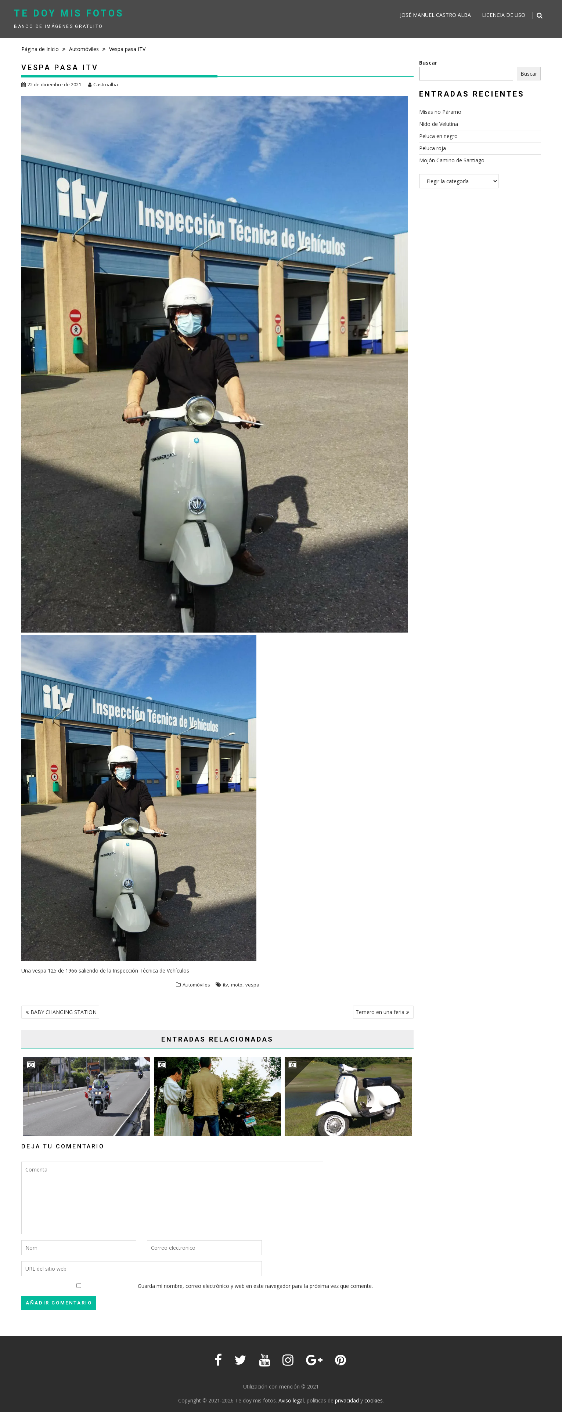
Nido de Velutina (438, 123)
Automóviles (196, 984)
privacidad (347, 1400)
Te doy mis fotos (69, 13)
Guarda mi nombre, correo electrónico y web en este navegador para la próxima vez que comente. (255, 1285)
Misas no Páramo (440, 111)
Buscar (428, 62)
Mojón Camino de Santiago (451, 160)
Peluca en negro (438, 136)
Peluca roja (432, 148)
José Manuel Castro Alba (435, 14)
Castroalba (103, 84)
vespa (252, 984)
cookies (373, 1400)
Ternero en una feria (380, 1012)
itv (225, 984)
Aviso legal (291, 1400)
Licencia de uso (503, 14)
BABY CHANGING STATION (63, 1012)
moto (236, 984)
